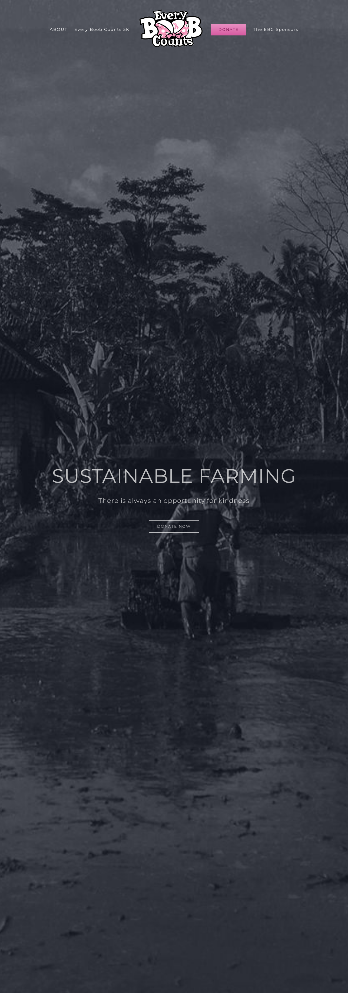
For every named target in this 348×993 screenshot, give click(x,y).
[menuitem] (62, 29)
